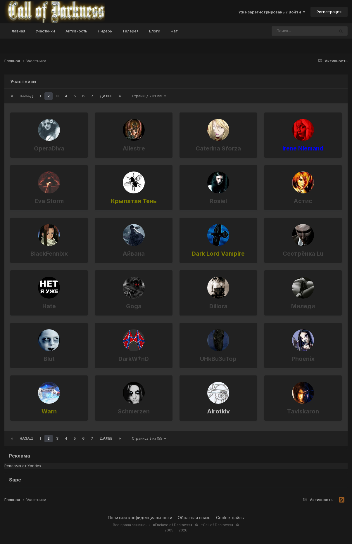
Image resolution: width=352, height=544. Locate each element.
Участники (45, 31)
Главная (17, 31)
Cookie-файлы (230, 517)
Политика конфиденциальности (140, 517)
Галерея (131, 31)
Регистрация (329, 11)
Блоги (154, 31)
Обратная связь (194, 517)
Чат (174, 31)
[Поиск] (292, 31)
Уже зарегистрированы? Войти (271, 12)
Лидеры (105, 31)
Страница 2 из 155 (149, 96)
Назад (26, 96)
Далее (106, 96)
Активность (76, 31)
